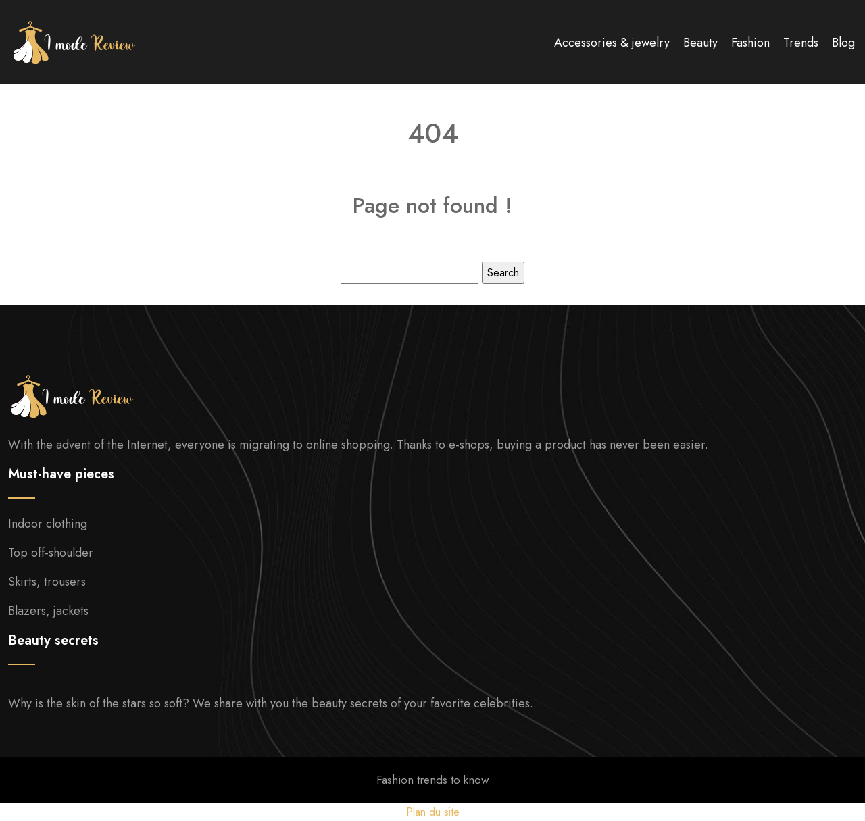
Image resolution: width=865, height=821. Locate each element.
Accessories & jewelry (612, 42)
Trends (800, 42)
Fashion (750, 42)
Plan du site (433, 812)
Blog (843, 42)
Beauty (700, 42)
